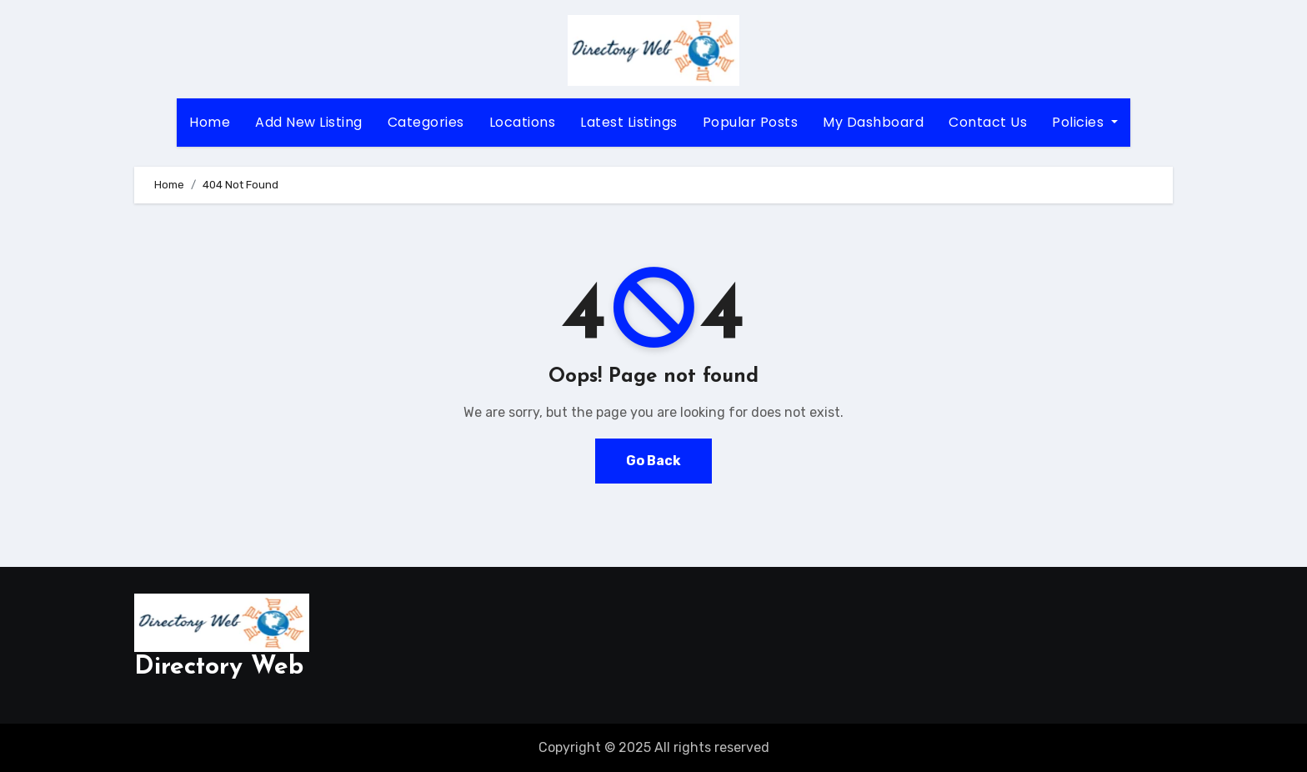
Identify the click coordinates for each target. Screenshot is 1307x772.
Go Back (653, 461)
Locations (522, 122)
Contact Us (988, 122)
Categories (426, 122)
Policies (1085, 122)
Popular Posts (751, 122)
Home (209, 122)
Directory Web (218, 667)
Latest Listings (629, 122)
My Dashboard (873, 122)
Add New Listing (309, 122)
